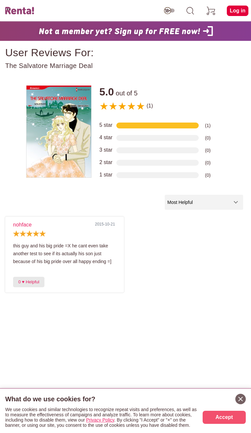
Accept (224, 417)
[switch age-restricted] (169, 10)
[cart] (211, 11)
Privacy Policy (100, 420)
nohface (22, 224)
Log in (237, 10)
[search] (190, 11)
